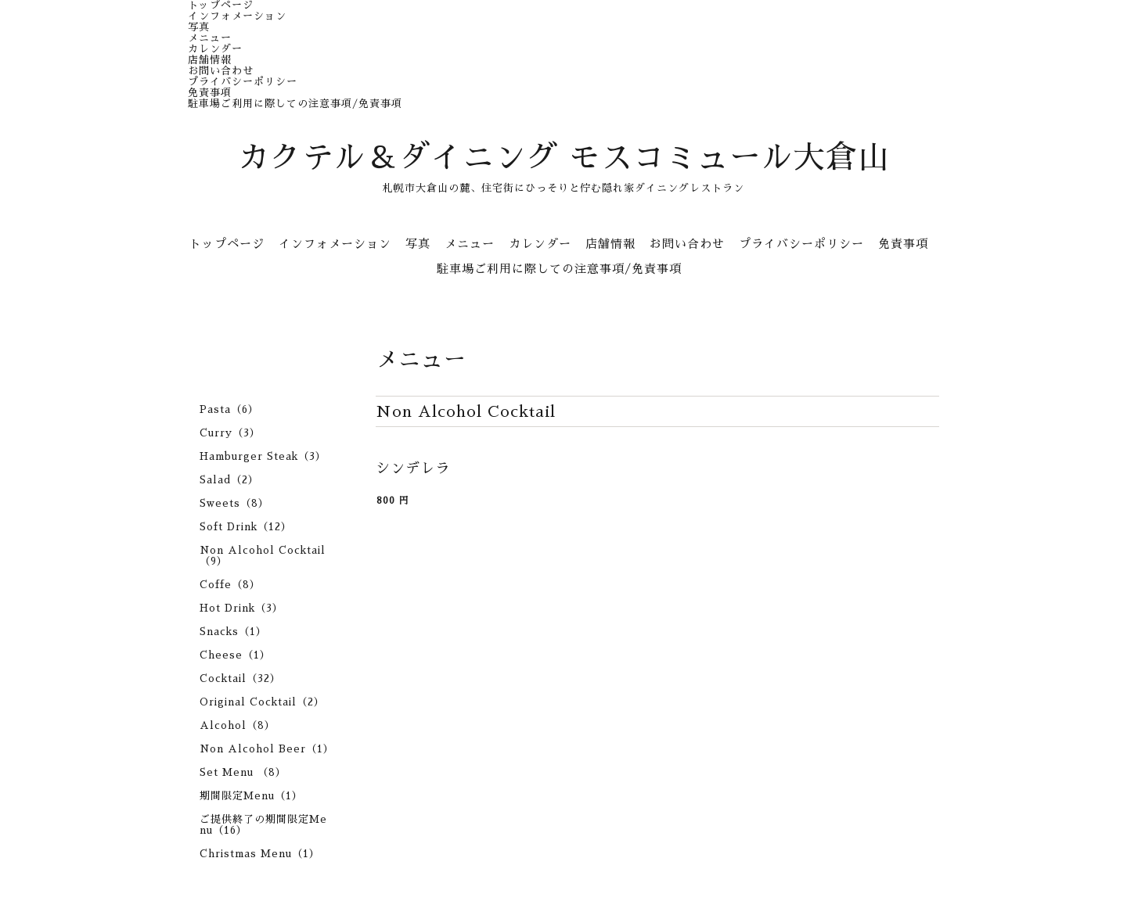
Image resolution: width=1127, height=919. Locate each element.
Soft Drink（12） (246, 527)
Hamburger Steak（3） (263, 456)
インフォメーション (237, 16)
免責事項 (210, 93)
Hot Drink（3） (241, 608)
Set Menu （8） (243, 772)
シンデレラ (413, 468)
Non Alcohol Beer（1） (267, 749)
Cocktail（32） (240, 678)
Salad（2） (229, 480)
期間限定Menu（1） (251, 796)
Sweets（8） (234, 503)
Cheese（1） (235, 655)
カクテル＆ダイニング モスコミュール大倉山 (564, 158)
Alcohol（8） (237, 725)
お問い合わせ (221, 71)
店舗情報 (210, 60)
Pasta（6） (229, 409)
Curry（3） (230, 433)
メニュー (210, 38)
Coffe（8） (230, 585)
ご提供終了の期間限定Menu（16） (263, 824)
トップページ (221, 5)
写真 (199, 27)
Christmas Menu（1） (260, 854)
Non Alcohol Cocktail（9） (263, 555)
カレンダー (215, 49)
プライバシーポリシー (242, 82)
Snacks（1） (233, 631)
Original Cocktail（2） (262, 702)
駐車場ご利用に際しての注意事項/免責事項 (295, 104)
